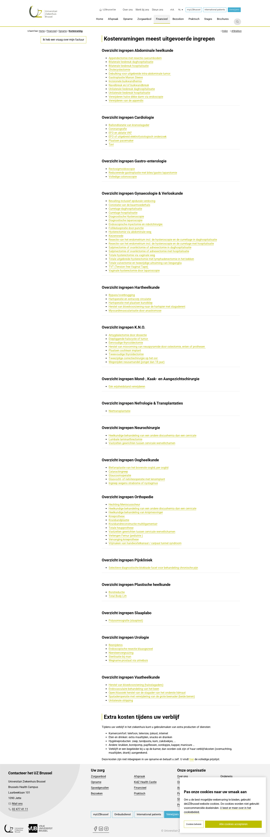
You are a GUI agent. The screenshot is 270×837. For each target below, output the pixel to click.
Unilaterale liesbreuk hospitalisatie (129, 92)
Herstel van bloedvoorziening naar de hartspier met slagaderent (147, 306)
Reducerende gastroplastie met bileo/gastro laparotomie (143, 172)
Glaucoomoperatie (120, 475)
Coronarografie (118, 128)
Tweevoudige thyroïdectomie (126, 354)
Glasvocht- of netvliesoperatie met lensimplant (137, 479)
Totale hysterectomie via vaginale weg (132, 255)
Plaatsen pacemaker (121, 140)
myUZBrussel (193, 9)
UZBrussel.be (107, 9)
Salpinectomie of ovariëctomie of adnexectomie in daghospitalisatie (150, 247)
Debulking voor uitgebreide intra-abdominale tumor (140, 73)
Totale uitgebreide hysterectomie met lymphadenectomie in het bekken (151, 259)
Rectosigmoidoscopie (122, 169)
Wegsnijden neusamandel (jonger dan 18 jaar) (137, 362)
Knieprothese (117, 516)
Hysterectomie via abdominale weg (130, 231)
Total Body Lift (118, 596)
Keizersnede (116, 235)
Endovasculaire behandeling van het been (134, 688)
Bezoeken (97, 793)
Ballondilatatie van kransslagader (129, 125)
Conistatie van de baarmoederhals (129, 205)
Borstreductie (117, 592)
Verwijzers (234, 9)
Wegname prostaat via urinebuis (128, 660)
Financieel (52, 31)
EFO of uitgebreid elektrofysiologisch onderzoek (138, 136)
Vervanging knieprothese (124, 539)
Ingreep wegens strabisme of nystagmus (133, 483)
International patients (215, 9)
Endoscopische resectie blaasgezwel (131, 648)
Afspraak (139, 776)
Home (42, 31)
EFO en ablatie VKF (120, 132)
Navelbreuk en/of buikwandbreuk (129, 85)
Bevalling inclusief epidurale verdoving (132, 201)
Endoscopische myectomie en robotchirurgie (136, 224)
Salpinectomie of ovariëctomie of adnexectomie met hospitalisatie (149, 251)
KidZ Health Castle (145, 782)
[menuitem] (127, 9)
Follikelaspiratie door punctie (126, 228)
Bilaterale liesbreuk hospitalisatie (129, 65)
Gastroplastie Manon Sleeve (126, 77)
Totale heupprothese (121, 527)
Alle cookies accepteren (233, 824)
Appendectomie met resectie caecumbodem (135, 58)
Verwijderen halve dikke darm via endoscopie (136, 96)
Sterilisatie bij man (120, 656)
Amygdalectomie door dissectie (128, 335)
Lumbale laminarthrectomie (125, 439)
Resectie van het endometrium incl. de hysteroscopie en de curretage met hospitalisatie (161, 243)
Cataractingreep (118, 471)
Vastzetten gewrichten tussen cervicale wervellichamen (142, 443)
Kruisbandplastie (119, 520)
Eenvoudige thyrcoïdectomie (126, 342)
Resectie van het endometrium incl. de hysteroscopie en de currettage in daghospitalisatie (163, 239)
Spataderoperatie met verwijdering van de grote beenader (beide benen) (152, 696)
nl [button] (180, 9)
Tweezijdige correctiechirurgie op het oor (133, 358)
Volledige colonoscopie (123, 176)
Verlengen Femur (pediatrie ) (126, 535)
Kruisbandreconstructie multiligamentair (133, 523)
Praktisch (139, 793)
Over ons (182, 776)
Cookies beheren (193, 824)
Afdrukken (236, 31)
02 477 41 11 (20, 809)
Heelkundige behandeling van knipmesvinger (136, 512)
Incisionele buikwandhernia (125, 81)
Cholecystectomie (119, 69)
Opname (63, 31)
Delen (225, 31)
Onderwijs (226, 776)
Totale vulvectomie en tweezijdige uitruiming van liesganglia (145, 263)
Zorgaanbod (98, 776)
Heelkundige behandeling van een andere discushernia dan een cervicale (152, 435)
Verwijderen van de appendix (126, 100)
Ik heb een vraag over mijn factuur (63, 39)
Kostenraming (75, 31)
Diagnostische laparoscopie (125, 220)
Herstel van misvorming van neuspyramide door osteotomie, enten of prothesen (157, 346)
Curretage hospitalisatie (123, 212)
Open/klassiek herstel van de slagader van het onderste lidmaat (147, 692)
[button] (172, 9)
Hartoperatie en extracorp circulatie (130, 299)
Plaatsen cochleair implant (125, 350)
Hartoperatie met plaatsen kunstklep (131, 302)
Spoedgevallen (100, 787)
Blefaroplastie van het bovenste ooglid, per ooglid (138, 467)
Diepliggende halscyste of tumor (129, 338)
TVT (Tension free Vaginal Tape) (129, 266)
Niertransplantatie (119, 411)
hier (191, 759)
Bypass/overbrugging (122, 295)
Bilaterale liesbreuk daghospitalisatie (131, 62)
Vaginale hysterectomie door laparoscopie (134, 270)
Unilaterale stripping (121, 700)
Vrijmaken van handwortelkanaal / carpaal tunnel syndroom (145, 543)
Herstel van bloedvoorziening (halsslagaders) (136, 685)
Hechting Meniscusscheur (124, 504)
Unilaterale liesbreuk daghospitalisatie (132, 89)
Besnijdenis (116, 645)
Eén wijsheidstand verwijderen (127, 386)
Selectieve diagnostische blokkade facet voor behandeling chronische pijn (153, 567)
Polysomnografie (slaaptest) (126, 620)
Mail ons (17, 803)
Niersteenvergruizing (121, 652)
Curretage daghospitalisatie (125, 208)
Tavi (111, 144)
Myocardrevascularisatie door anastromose (135, 310)
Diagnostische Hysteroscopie (126, 216)
